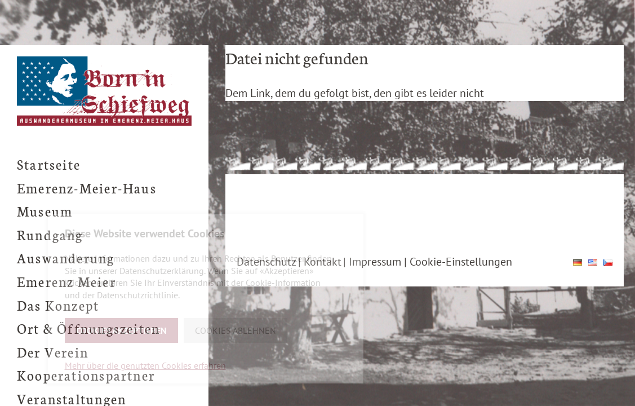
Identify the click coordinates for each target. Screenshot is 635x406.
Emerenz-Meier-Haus (87, 187)
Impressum (375, 261)
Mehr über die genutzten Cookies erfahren (145, 365)
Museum (45, 210)
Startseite (49, 164)
